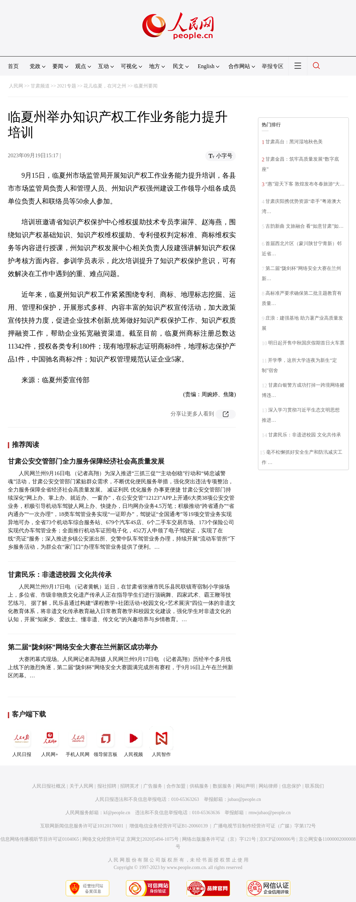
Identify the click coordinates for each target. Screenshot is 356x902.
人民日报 (22, 741)
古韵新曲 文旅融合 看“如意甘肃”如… (304, 226)
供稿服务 (199, 786)
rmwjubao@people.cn (269, 812)
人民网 (16, 85)
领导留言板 (105, 741)
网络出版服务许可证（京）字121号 (219, 839)
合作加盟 (175, 786)
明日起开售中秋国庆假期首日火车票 (306, 342)
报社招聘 (106, 786)
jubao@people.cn (244, 799)
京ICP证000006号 (277, 839)
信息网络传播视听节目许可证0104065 (39, 839)
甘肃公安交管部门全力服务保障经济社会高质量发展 (86, 461)
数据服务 (222, 786)
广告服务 (152, 786)
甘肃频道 (40, 85)
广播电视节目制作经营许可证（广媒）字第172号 (264, 825)
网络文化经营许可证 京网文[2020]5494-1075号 (130, 839)
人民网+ (50, 741)
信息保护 (291, 786)
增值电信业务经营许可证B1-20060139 (168, 825)
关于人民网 (81, 786)
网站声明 (245, 786)
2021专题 (66, 85)
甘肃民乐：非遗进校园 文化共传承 (60, 574)
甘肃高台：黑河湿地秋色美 (294, 141)
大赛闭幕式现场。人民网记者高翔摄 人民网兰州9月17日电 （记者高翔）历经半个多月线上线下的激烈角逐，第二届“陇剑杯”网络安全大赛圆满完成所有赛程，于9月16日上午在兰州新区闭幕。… (120, 667)
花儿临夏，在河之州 (104, 85)
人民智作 (161, 741)
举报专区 (273, 66)
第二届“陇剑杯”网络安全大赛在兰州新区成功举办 (83, 647)
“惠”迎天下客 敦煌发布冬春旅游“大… (304, 184)
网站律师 (268, 786)
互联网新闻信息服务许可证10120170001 (82, 825)
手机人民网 (78, 741)
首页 (13, 66)
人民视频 (133, 741)
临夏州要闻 (146, 85)
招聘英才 (129, 786)
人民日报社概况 (48, 786)
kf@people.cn (116, 812)
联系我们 (314, 786)
